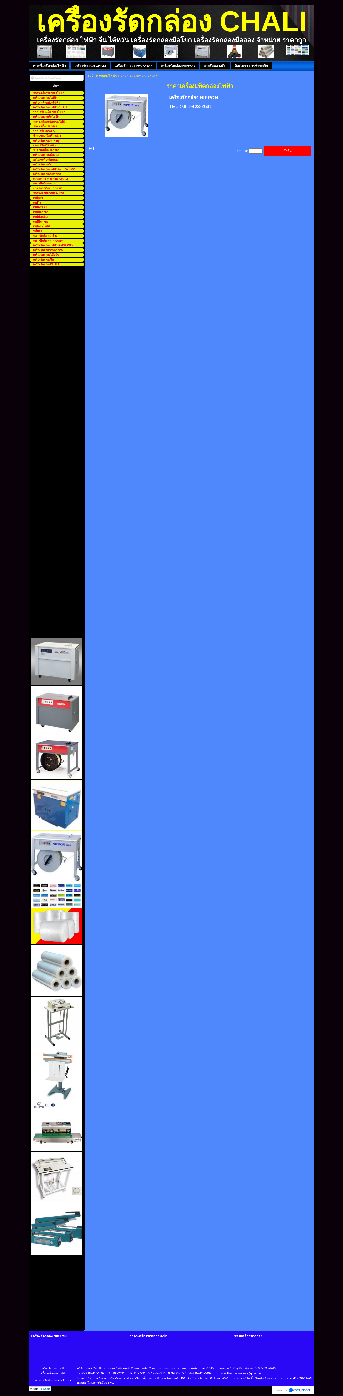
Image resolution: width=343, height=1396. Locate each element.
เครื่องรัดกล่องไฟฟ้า (102, 76)
